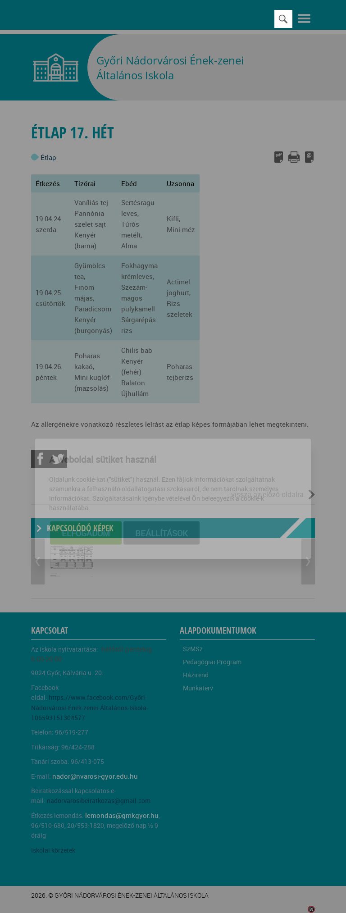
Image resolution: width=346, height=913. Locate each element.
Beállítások (161, 490)
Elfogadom (86, 490)
